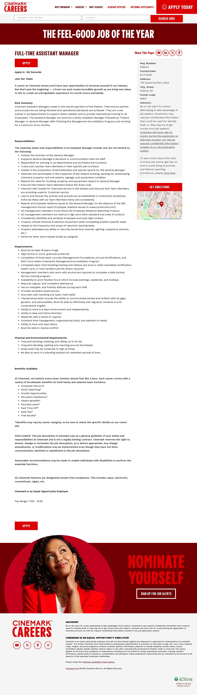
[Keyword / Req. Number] (47, 17)
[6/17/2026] (146, 75)
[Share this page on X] (172, 53)
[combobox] (115, 17)
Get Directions (159, 187)
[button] (146, 17)
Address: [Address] (145, 79)
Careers (79, 7)
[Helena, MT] (147, 91)
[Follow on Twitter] (27, 645)
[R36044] (144, 67)
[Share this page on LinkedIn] (166, 53)
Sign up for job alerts (156, 593)
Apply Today (180, 7)
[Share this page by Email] (159, 53)
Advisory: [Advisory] (145, 102)
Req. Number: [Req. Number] (148, 63)
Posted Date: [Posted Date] (148, 71)
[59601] (143, 98)
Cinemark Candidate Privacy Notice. (98, 662)
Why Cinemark (62, 7)
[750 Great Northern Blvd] (154, 83)
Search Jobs (166, 18)
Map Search (96, 7)
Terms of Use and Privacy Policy (183, 685)
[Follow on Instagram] (48, 645)
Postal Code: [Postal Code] (148, 94)
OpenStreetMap (166, 218)
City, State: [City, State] (147, 87)
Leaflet (154, 218)
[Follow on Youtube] (17, 645)
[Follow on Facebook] (38, 645)
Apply (26, 63)
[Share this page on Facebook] (179, 53)
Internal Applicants (142, 7)
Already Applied (116, 7)
